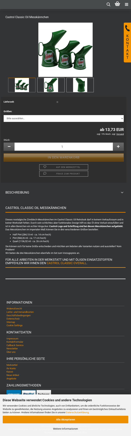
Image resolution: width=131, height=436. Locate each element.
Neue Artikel (13, 375)
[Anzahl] (63, 147)
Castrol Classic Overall (66, 263)
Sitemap (11, 322)
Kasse (10, 371)
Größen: (8, 111)
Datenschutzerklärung (77, 412)
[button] (9, 147)
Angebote (11, 378)
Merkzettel (12, 365)
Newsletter (12, 348)
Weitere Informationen (65, 428)
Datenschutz (13, 318)
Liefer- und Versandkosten (20, 312)
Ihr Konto (11, 368)
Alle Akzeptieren (65, 419)
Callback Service (15, 345)
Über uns (11, 352)
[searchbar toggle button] (108, 4)
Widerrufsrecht (14, 308)
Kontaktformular (15, 341)
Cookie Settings (15, 325)
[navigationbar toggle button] (126, 4)
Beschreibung (17, 192)
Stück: (7, 140)
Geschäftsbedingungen (19, 315)
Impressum (12, 338)
